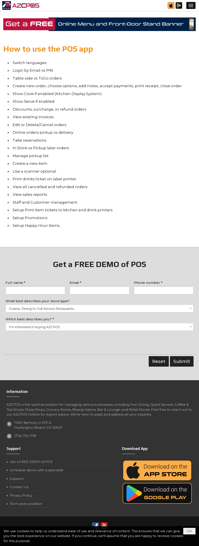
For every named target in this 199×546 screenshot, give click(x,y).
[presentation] (38, 343)
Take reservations (29, 140)
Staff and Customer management (45, 202)
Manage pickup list (31, 156)
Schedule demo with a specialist (36, 470)
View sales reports (30, 194)
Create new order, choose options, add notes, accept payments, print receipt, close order (97, 86)
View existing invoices (33, 117)
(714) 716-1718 (25, 436)
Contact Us (19, 487)
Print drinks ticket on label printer (44, 179)
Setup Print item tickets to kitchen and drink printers (63, 210)
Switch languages (30, 63)
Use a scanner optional (34, 171)
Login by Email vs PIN (33, 70)
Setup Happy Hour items (36, 225)
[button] (191, 5)
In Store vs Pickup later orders (41, 148)
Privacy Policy (21, 495)
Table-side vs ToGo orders (37, 78)
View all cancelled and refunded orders (50, 187)
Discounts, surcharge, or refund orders (49, 109)
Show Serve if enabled (33, 101)
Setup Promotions (30, 218)
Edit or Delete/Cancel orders (39, 125)
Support (17, 479)
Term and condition (26, 504)
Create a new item (30, 163)
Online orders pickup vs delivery (43, 132)
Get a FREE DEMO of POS (31, 462)
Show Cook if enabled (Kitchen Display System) (57, 94)
